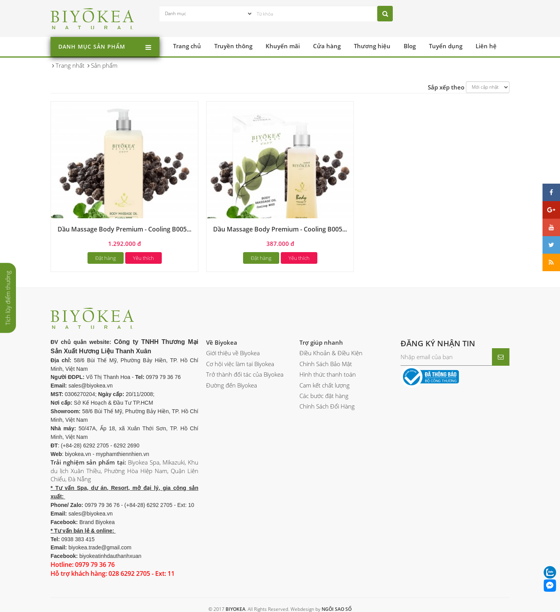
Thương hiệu (372, 46)
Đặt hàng (105, 257)
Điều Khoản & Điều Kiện (330, 353)
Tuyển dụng (445, 46)
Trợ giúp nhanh (321, 342)
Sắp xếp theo (446, 87)
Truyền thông (233, 46)
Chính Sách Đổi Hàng (327, 406)
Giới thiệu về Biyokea (233, 353)
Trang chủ (187, 46)
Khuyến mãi (283, 46)
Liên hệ (486, 46)
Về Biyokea (221, 342)
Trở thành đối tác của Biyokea (245, 374)
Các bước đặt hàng (323, 396)
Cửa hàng (327, 46)
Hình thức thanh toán (327, 374)
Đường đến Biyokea (231, 385)
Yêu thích (143, 257)
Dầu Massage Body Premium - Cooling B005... (124, 229)
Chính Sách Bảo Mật (325, 364)
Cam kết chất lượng (324, 385)
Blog (410, 46)
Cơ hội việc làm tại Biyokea (240, 364)
